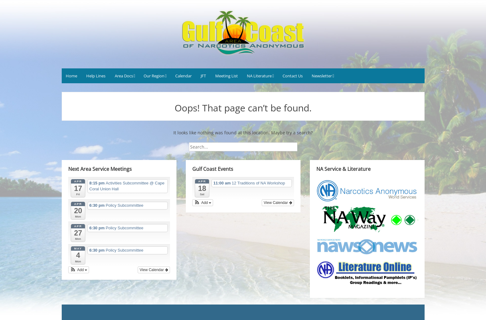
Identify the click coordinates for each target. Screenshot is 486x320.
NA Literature (259, 76)
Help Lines (95, 76)
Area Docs (124, 76)
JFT (203, 76)
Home (71, 76)
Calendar (183, 76)
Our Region (154, 76)
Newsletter (322, 76)
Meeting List (226, 76)
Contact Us (293, 76)
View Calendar (154, 270)
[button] (79, 270)
